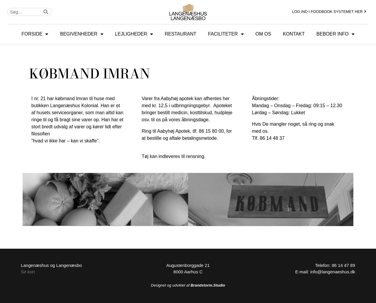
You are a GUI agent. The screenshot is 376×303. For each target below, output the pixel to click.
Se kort (28, 271)
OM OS (263, 33)
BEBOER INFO (335, 34)
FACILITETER (226, 34)
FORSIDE (34, 34)
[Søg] (45, 12)
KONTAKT (294, 33)
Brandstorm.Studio (208, 285)
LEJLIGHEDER (134, 34)
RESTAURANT (180, 33)
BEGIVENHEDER (81, 34)
